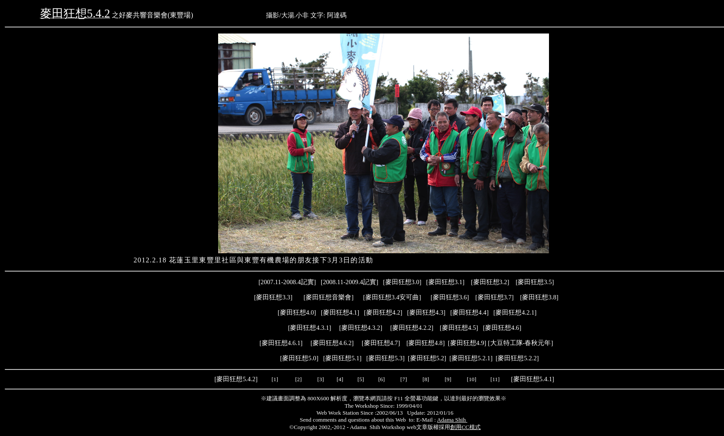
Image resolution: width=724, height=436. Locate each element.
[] (469, 312)
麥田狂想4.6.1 (281, 342)
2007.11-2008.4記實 (287, 281)
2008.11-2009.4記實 (349, 281)
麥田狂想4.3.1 (309, 327)
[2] (298, 379)
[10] (471, 379)
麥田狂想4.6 (502, 327)
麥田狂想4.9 (467, 342)
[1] (275, 379)
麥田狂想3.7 (495, 297)
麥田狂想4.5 (459, 327)
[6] (380, 379)
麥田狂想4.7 (381, 342)
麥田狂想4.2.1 (514, 312)
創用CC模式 (465, 427)
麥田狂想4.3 (426, 312)
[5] (360, 379)
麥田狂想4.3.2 (360, 327)
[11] (495, 379)
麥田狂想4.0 (297, 312)
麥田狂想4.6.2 (332, 342)
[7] (404, 379)
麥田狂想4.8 (425, 342)
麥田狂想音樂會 (328, 297)
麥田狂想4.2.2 (411, 327)
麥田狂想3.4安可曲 (392, 297)
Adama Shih (452, 419)
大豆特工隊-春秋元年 (520, 342)
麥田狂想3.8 (539, 297)
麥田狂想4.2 (383, 312)
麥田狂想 (402, 281)
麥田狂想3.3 (273, 297)
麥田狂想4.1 (340, 312)
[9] (448, 379)
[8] (425, 379)
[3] (320, 379)
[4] (339, 379)
